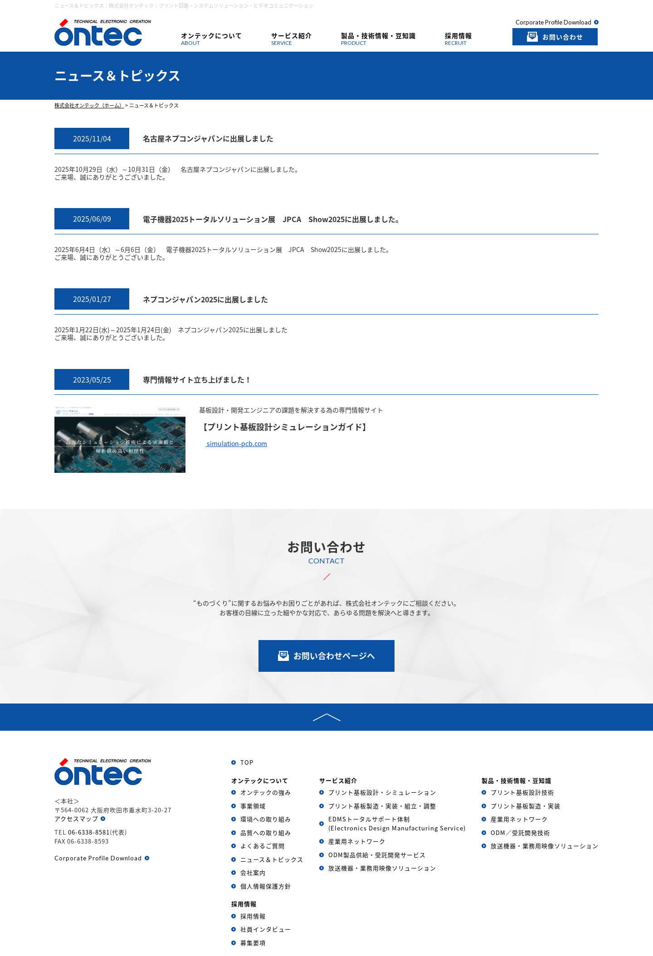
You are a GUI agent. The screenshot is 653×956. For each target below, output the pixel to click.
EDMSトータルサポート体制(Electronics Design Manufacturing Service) (397, 823)
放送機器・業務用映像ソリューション (382, 868)
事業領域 (253, 805)
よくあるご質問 (262, 845)
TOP (246, 762)
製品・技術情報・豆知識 (378, 38)
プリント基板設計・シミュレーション (382, 792)
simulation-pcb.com (236, 443)
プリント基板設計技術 (522, 792)
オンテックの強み (265, 792)
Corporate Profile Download (553, 22)
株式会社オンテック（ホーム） (89, 105)
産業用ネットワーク (356, 841)
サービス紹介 (291, 38)
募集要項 (253, 942)
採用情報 (458, 38)
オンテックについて (211, 38)
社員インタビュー (265, 929)
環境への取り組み (265, 819)
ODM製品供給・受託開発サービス (377, 854)
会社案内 (253, 872)
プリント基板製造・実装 (525, 805)
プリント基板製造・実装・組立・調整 (382, 805)
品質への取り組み (265, 832)
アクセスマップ (76, 818)
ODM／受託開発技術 (520, 832)
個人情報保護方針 (265, 886)
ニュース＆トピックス (271, 859)
